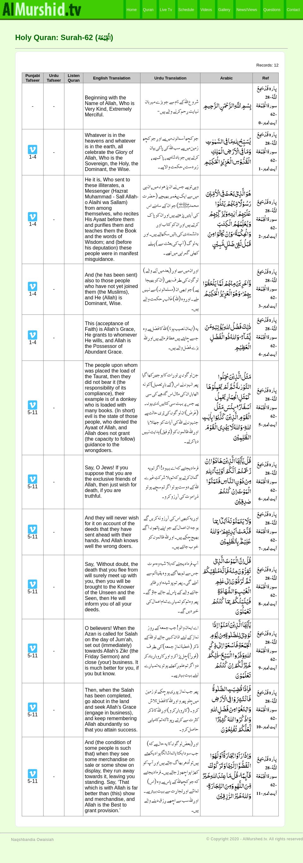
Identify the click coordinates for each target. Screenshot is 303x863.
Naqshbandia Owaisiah (32, 839)
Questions (272, 10)
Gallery (224, 10)
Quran (148, 10)
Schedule (186, 10)
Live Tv (166, 10)
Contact (293, 10)
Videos (206, 10)
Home (132, 10)
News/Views (246, 10)
